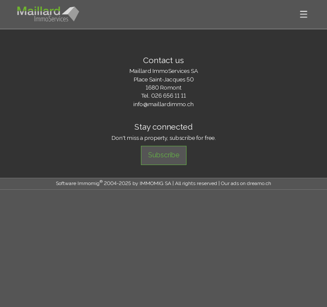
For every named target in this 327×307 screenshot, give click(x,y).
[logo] (48, 14)
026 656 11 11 (168, 95)
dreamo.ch (259, 183)
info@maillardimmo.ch (163, 104)
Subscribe (163, 155)
